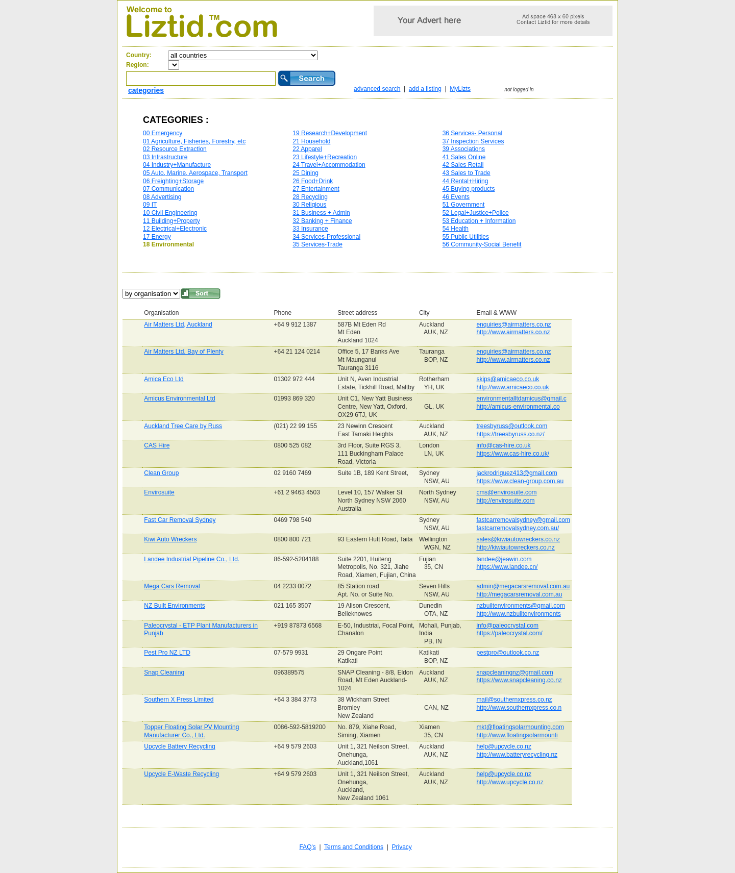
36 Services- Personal (472, 133)
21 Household (311, 141)
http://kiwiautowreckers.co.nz (515, 547)
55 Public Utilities (466, 236)
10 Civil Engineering (170, 212)
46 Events (456, 197)
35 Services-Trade (317, 244)
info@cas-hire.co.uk (503, 445)
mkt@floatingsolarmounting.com (520, 727)
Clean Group (161, 473)
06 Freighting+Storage (173, 181)
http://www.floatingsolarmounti (516, 735)
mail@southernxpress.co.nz (514, 699)
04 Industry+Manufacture (177, 164)
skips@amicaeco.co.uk (507, 379)
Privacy (402, 847)
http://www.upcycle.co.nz (509, 782)
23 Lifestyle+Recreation (324, 157)
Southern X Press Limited (178, 699)
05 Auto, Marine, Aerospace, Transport (195, 173)
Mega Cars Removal (172, 586)
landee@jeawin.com (503, 559)
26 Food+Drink (312, 181)
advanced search (377, 88)
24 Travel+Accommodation (328, 164)
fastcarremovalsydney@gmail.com (523, 519)
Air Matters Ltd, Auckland (178, 324)
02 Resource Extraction (175, 149)
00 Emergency (162, 133)
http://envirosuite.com (505, 500)
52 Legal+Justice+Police (476, 212)
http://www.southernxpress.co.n (518, 707)
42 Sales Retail (463, 164)
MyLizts (460, 88)
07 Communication (168, 188)
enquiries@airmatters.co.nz (513, 324)
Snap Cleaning (164, 672)
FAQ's (307, 847)
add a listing (425, 88)
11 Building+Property (171, 221)
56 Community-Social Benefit (482, 244)
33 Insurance (310, 228)
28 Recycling (310, 197)
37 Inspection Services (473, 141)
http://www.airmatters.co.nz (513, 332)
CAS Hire (156, 445)
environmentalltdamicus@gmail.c (521, 398)
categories (146, 90)
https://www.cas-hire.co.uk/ (512, 453)
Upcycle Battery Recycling (179, 746)
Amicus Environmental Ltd (179, 398)
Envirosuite (159, 492)
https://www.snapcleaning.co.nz (518, 680)
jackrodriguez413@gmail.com (516, 473)
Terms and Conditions (353, 847)
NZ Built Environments (174, 605)
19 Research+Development (329, 133)
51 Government (464, 204)
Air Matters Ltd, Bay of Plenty (183, 351)
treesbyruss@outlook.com (511, 426)
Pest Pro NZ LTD (167, 652)
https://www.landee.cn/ (506, 566)
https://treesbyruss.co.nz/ (510, 434)
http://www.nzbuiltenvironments (518, 613)
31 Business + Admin (321, 212)
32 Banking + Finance (322, 221)
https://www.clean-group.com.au (520, 481)
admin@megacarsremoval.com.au (523, 586)
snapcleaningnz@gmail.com (514, 672)
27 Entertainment (315, 188)
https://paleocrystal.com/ (509, 633)
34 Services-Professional (326, 236)
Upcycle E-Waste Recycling (181, 774)
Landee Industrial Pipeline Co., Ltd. (191, 559)
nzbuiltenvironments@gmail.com (520, 605)
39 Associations (464, 149)
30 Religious (309, 204)
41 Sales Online (464, 157)
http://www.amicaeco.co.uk (512, 387)
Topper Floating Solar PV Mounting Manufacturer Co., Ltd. (191, 731)
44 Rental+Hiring (465, 181)
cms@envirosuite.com (506, 492)
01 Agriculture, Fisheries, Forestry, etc (194, 141)
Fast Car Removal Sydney (179, 519)
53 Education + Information (479, 221)
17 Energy (157, 236)
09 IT (150, 204)
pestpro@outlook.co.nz (507, 652)
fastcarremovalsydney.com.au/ (517, 528)
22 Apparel (307, 149)
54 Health (456, 228)
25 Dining (305, 173)
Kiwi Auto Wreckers (170, 539)
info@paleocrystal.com (507, 625)
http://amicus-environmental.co (517, 406)
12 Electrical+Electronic (175, 228)
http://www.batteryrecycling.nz (516, 754)
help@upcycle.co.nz (503, 746)
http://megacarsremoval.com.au (519, 594)
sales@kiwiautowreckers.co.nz (518, 539)
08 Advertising (162, 197)
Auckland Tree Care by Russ (183, 426)
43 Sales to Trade (467, 173)
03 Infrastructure (165, 157)
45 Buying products (469, 188)
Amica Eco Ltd (163, 379)
